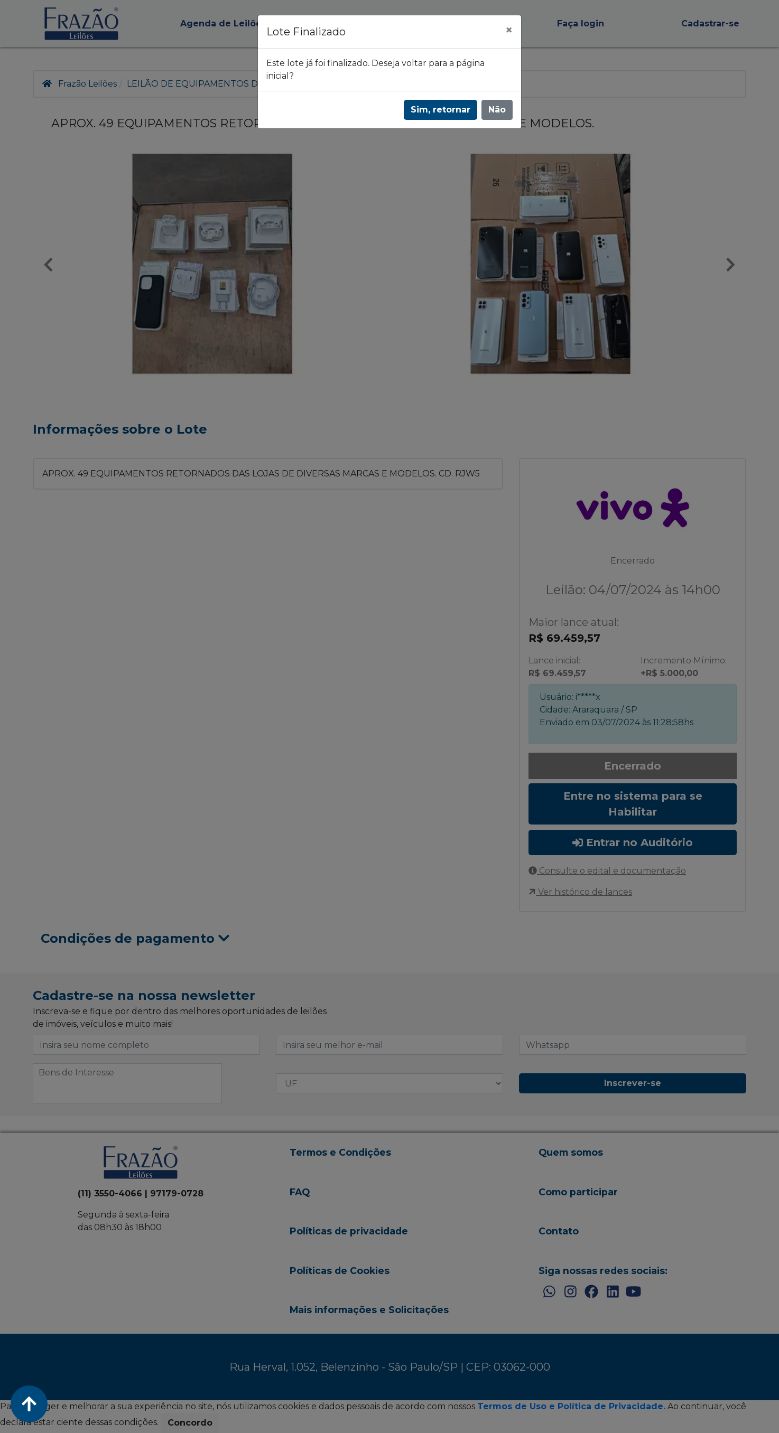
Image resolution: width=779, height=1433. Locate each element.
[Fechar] (509, 30)
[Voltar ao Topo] (29, 1403)
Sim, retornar (440, 110)
